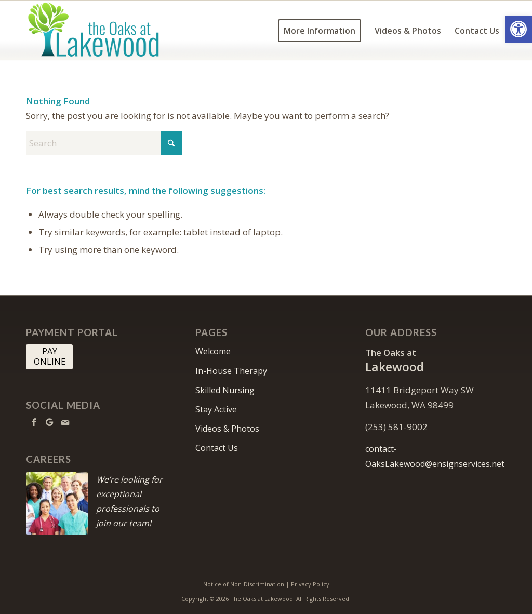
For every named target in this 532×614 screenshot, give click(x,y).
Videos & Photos (227, 428)
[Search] (104, 143)
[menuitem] (319, 31)
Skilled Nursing (225, 390)
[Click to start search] (171, 143)
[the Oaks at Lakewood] (118, 31)
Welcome (213, 351)
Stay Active (216, 409)
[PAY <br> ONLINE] (49, 356)
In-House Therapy (231, 371)
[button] (518, 29)
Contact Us (216, 447)
